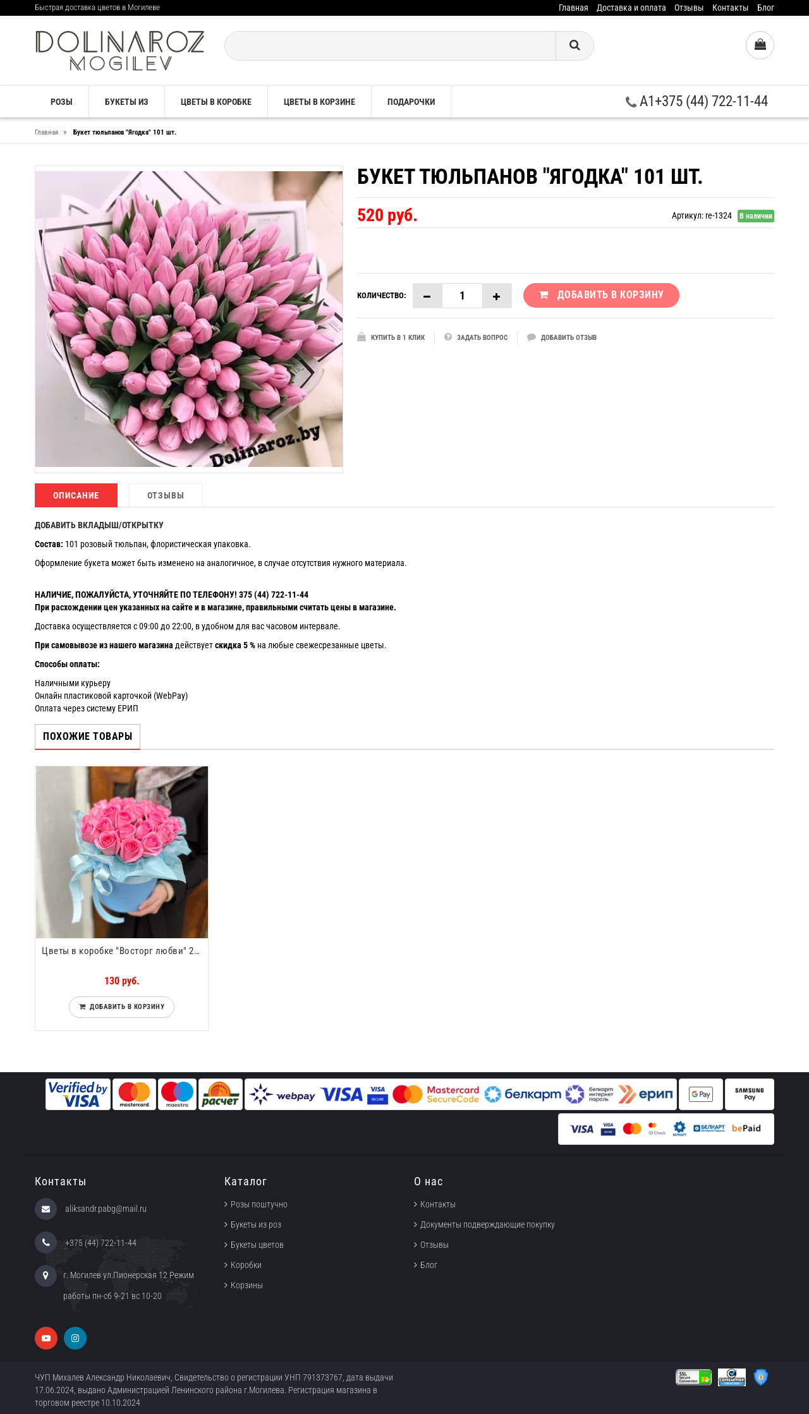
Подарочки (411, 102)
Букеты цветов (257, 1245)
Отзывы (689, 8)
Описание (76, 495)
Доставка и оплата (631, 8)
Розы (62, 102)
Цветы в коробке (216, 102)
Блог (765, 8)
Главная (573, 8)
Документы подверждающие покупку (487, 1224)
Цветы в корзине (319, 102)
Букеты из (127, 102)
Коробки (246, 1265)
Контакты (730, 8)
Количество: (381, 295)
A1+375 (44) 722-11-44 (697, 101)
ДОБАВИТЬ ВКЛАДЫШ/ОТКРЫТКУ (99, 525)
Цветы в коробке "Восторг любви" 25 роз (125, 951)
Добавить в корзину (124, 1007)
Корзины (247, 1285)
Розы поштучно (259, 1204)
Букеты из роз (256, 1224)
